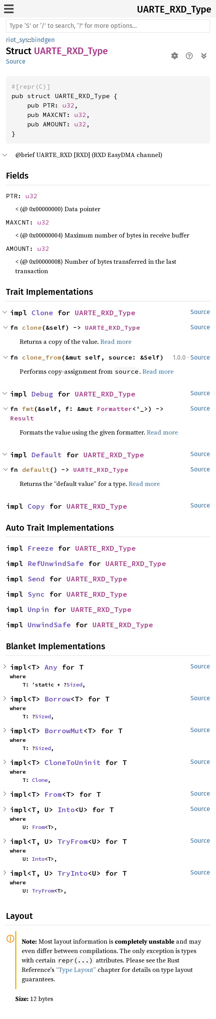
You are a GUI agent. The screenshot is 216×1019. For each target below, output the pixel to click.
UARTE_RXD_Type (174, 9)
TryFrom (72, 841)
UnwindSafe (49, 624)
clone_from (41, 357)
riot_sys (17, 40)
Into (66, 809)
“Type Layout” (76, 969)
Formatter (114, 409)
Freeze (41, 548)
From (53, 794)
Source (16, 61)
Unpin (38, 609)
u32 (68, 105)
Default (46, 454)
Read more (115, 341)
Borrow (57, 698)
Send (36, 578)
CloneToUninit (72, 762)
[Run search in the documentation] (108, 26)
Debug (42, 393)
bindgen (43, 40)
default (36, 469)
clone (32, 327)
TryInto (72, 873)
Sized (74, 684)
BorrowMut (63, 730)
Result (22, 418)
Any (50, 667)
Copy (36, 506)
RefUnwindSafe (56, 563)
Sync (36, 594)
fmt (28, 409)
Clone (42, 312)
